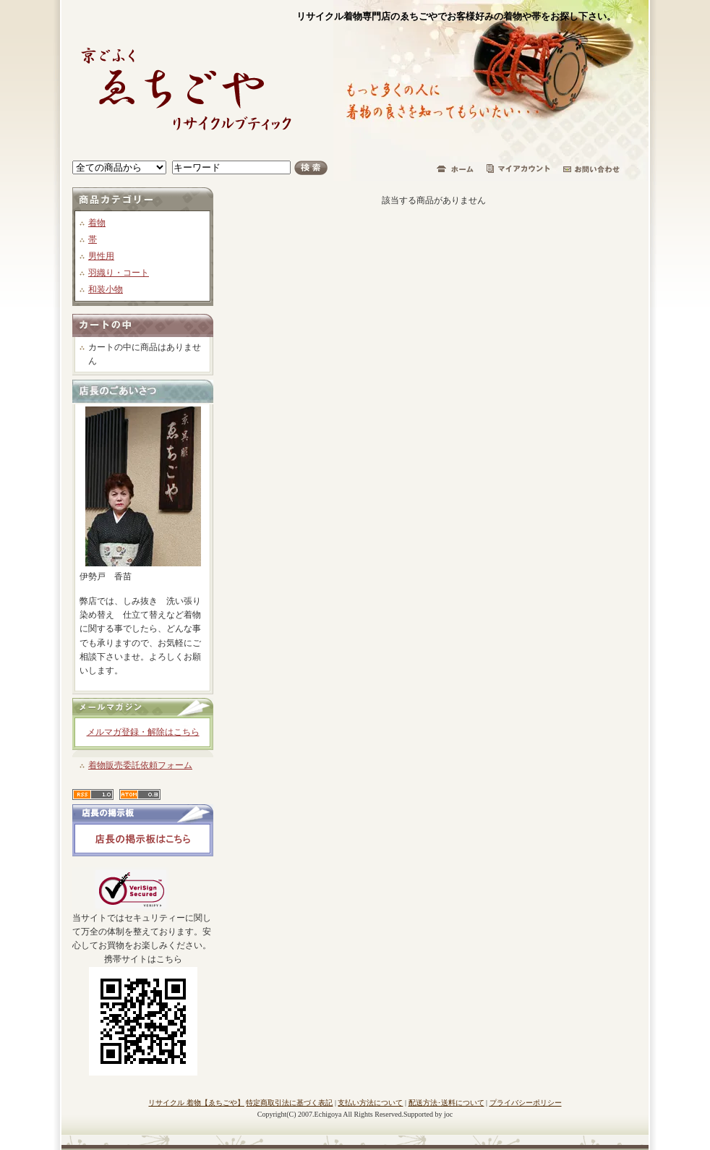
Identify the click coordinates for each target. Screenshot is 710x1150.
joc (448, 1114)
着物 (97, 223)
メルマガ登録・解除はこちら (143, 732)
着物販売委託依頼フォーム (140, 765)
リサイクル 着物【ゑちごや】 (196, 1103)
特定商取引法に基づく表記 (289, 1103)
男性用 (101, 256)
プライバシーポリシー (525, 1103)
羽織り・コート (118, 273)
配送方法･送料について (446, 1103)
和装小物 (105, 289)
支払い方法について (370, 1103)
